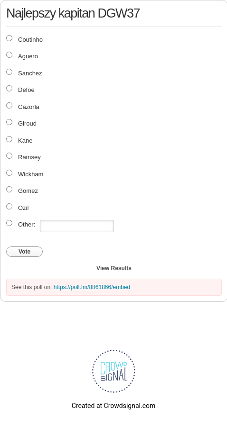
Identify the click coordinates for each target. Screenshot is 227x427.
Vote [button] (24, 251)
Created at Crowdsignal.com (113, 405)
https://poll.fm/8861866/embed (92, 287)
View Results (114, 268)
